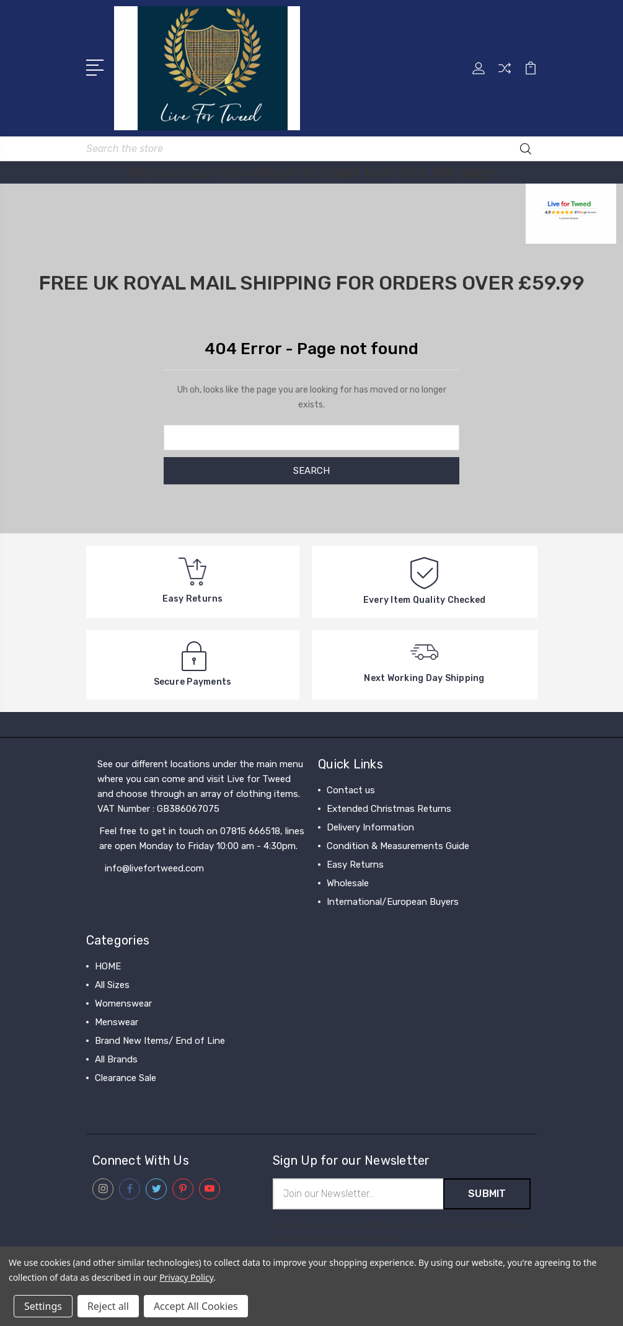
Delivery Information (370, 827)
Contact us (351, 790)
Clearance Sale (125, 1077)
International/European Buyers (393, 901)
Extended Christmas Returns (389, 808)
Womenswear (123, 1003)
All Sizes (112, 984)
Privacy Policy (186, 1277)
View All (112, 1096)
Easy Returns (355, 864)
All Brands (116, 1059)
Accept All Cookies (196, 1306)
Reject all (108, 1306)
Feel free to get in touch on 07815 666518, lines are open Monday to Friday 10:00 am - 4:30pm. (201, 838)
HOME (108, 966)
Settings (43, 1306)
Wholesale (348, 883)
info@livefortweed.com (154, 868)
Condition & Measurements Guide (398, 846)
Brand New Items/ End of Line (160, 1040)
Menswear (116, 1022)
